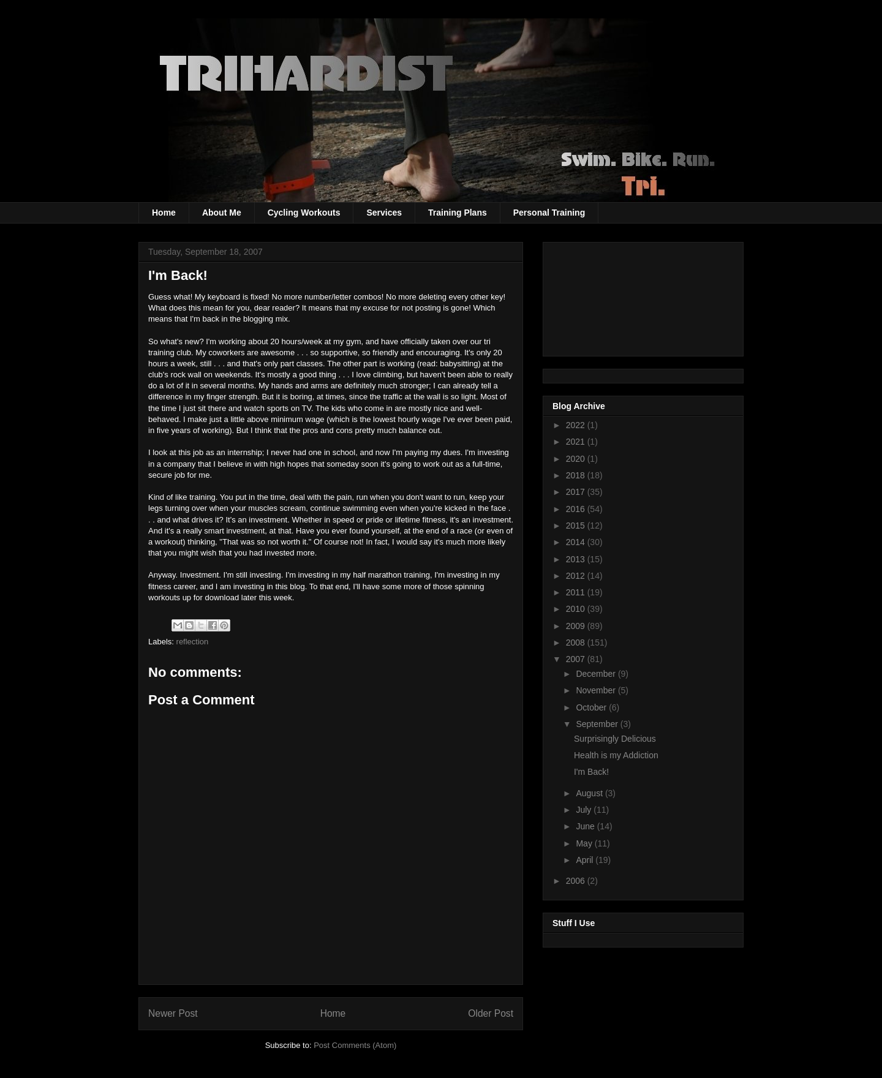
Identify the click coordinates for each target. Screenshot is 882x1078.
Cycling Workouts (304, 212)
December (596, 674)
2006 (576, 881)
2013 (576, 559)
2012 (576, 576)
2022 (576, 425)
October (592, 707)
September (598, 724)
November (596, 690)
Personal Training (549, 212)
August (590, 793)
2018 (576, 475)
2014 (576, 542)
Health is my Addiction (616, 755)
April (585, 860)
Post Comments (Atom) (355, 1045)
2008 (576, 642)
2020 (576, 459)
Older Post (490, 1013)
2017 (576, 492)
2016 (576, 509)
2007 (576, 659)
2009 (576, 626)
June (586, 826)
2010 (576, 609)
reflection (192, 641)
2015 (576, 525)
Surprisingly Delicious (615, 739)
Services (384, 212)
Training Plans (457, 212)
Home (164, 212)
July (585, 810)
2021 (576, 442)
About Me (221, 212)
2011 (576, 592)
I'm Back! (591, 772)
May (585, 843)
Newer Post (173, 1013)
